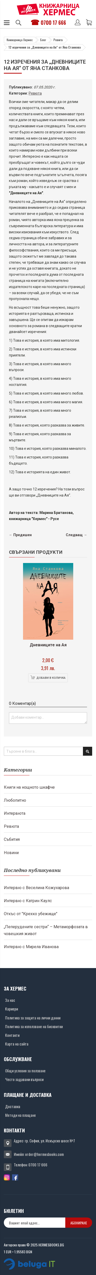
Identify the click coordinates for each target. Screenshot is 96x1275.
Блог (43, 40)
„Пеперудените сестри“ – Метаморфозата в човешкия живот (46, 930)
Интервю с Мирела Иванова (31, 946)
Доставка (12, 1106)
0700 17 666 (53, 22)
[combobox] (48, 751)
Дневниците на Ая (48, 644)
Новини (11, 852)
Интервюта (14, 813)
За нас (10, 1000)
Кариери (11, 1009)
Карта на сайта (16, 1044)
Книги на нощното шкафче (29, 787)
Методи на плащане (20, 1115)
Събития (12, 839)
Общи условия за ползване (25, 1070)
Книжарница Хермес (20, 40)
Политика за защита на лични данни (32, 1017)
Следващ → (76, 535)
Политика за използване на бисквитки (34, 1026)
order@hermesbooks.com (44, 1154)
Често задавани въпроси (24, 1079)
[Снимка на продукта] (48, 601)
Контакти (12, 1035)
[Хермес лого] (48, 9)
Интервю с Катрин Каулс (28, 900)
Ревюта (58, 40)
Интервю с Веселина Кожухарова (36, 887)
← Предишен (20, 535)
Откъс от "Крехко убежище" (30, 913)
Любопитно (15, 800)
